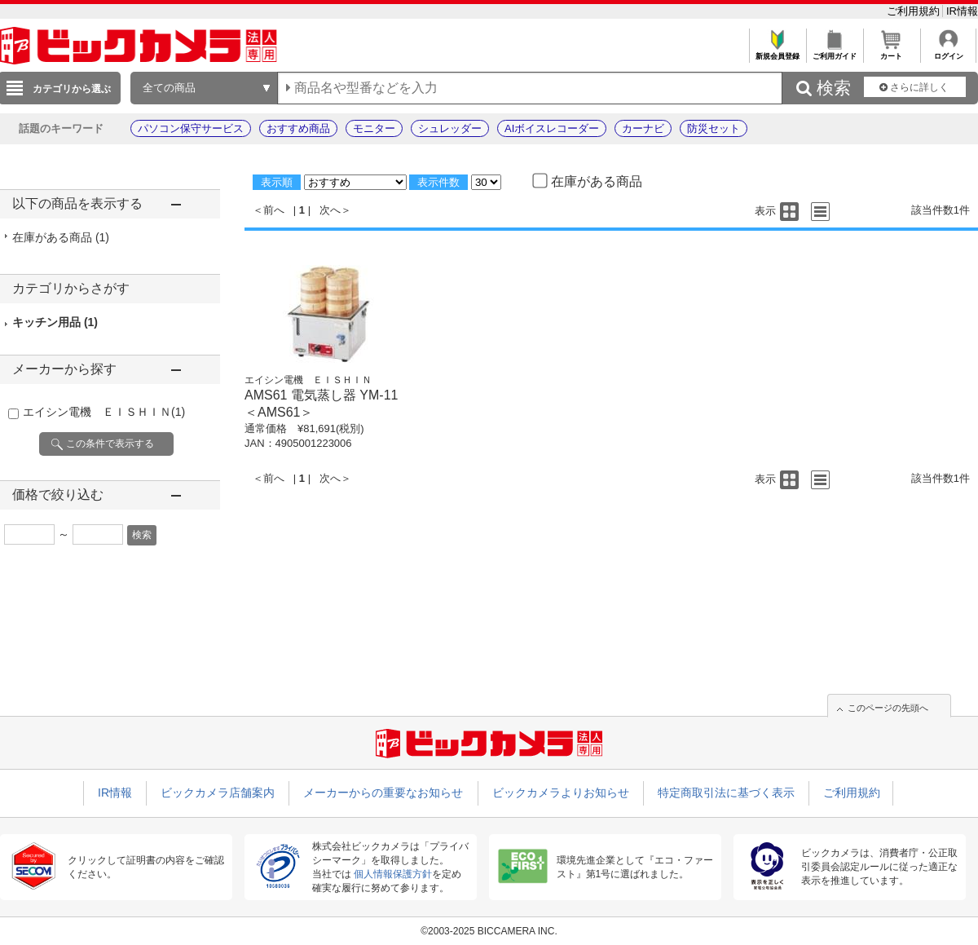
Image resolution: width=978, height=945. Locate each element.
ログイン (948, 51)
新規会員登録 (777, 51)
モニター (374, 128)
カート (891, 51)
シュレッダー (450, 128)
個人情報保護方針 (393, 874)
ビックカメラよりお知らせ (560, 792)
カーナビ (643, 128)
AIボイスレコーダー (551, 128)
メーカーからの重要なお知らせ (383, 792)
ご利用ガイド (834, 51)
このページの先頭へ (888, 708)
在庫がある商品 (60, 237)
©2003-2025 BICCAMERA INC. (489, 931)
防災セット (713, 128)
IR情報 (962, 11)
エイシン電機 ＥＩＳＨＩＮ (104, 411)
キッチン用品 (55, 322)
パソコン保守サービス (191, 128)
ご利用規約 (915, 11)
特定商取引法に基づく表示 (726, 792)
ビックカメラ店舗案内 (218, 792)
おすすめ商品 (298, 128)
